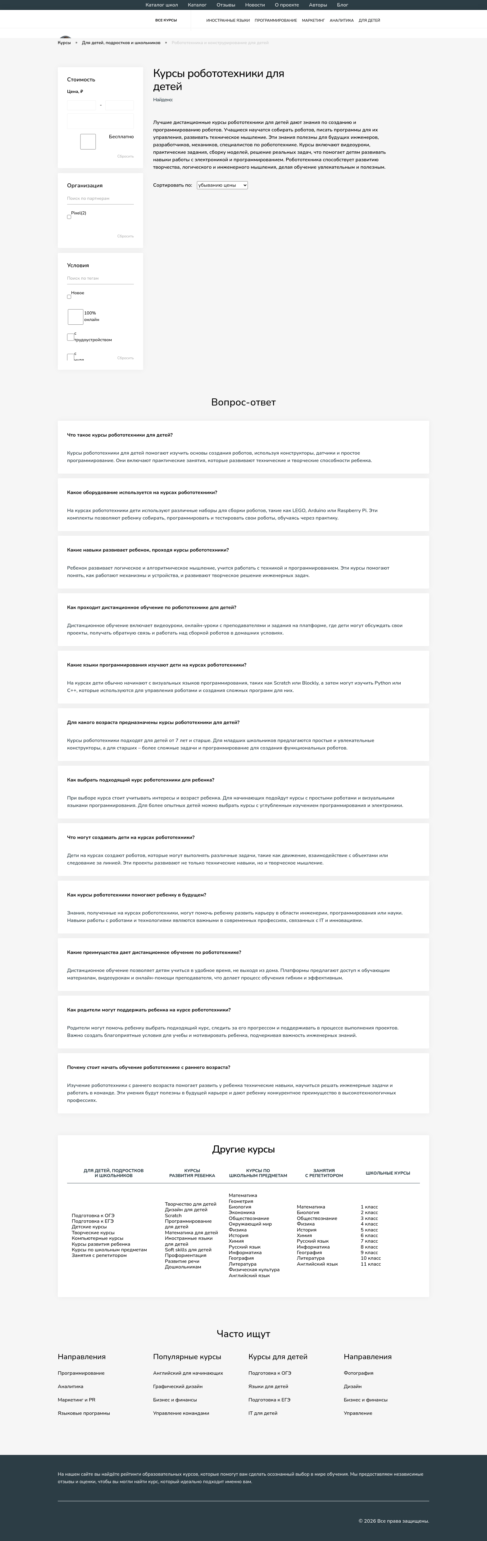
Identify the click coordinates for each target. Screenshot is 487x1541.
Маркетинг (313, 20)
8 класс (369, 1247)
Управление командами (181, 1413)
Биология (240, 1207)
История (238, 1235)
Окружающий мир (250, 1224)
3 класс (369, 1218)
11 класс (371, 1264)
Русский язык (245, 1247)
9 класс (369, 1252)
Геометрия (241, 1201)
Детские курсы (89, 1226)
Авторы (318, 5)
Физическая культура (254, 1269)
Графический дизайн (178, 1386)
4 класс (369, 1224)
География (241, 1258)
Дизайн (353, 1386)
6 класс (369, 1235)
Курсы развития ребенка (101, 1244)
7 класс (369, 1241)
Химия (236, 1241)
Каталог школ (162, 5)
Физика (238, 1230)
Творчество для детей (190, 1204)
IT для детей (262, 1413)
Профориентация (186, 1255)
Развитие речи (182, 1261)
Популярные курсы (187, 1357)
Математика (243, 1195)
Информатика (245, 1252)
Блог (342, 5)
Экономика (242, 1212)
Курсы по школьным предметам (109, 1249)
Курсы (64, 42)
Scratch (173, 1215)
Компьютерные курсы (97, 1238)
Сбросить (125, 156)
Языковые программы (84, 1413)
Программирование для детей (188, 1224)
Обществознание (249, 1218)
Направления (82, 1357)
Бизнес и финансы (175, 1400)
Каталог (197, 5)
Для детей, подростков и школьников (121, 42)
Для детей (369, 20)
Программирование (276, 20)
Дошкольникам (183, 1267)
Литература (243, 1264)
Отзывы (225, 5)
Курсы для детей (277, 1357)
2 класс (369, 1212)
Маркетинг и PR (76, 1400)
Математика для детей (191, 1232)
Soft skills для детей (188, 1249)
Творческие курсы (93, 1232)
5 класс (369, 1230)
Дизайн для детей (186, 1209)
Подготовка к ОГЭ (93, 1215)
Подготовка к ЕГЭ (93, 1221)
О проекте (287, 5)
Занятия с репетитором (99, 1255)
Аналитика (342, 20)
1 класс (369, 1207)
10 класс (371, 1258)
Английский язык (249, 1275)
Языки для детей (268, 1386)
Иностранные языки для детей (189, 1241)
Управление (358, 1413)
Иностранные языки (228, 20)
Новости (255, 5)
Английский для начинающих (188, 1373)
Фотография (358, 1373)
